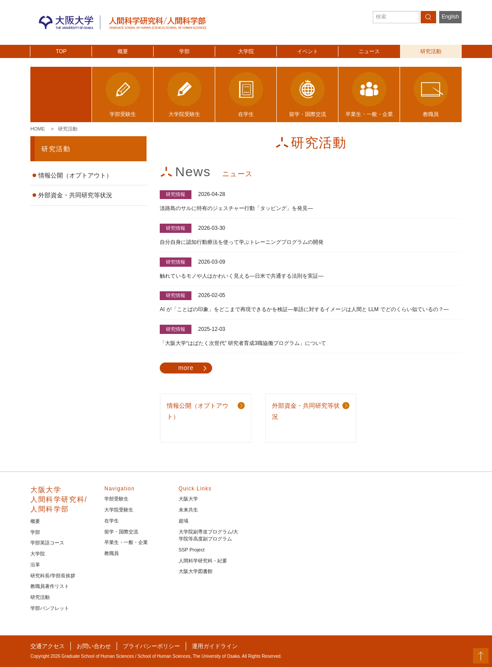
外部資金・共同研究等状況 (75, 195)
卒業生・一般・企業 (126, 542)
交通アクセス (47, 646)
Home (37, 128)
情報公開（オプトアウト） (75, 175)
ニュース (369, 51)
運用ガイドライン (215, 646)
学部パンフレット (49, 608)
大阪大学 (188, 498)
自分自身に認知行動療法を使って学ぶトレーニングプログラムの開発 (241, 242)
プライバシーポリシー (151, 646)
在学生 (111, 520)
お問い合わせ (94, 646)
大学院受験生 (118, 509)
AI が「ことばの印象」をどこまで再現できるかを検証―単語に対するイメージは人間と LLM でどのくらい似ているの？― (304, 309)
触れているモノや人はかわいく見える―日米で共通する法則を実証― (241, 276)
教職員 (111, 553)
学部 (184, 51)
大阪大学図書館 (196, 571)
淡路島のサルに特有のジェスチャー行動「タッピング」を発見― (236, 208)
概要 (122, 51)
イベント (307, 51)
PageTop (480, 655)
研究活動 (430, 51)
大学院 (246, 51)
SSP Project (192, 549)
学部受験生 (116, 498)
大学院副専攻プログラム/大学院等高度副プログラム (208, 535)
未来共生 (188, 509)
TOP (61, 51)
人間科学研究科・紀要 (203, 560)
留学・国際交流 (121, 531)
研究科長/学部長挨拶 (52, 575)
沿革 (35, 564)
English (450, 17)
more (186, 367)
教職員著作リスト (49, 586)
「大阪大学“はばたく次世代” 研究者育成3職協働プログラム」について (243, 343)
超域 (183, 520)
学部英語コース (47, 542)
